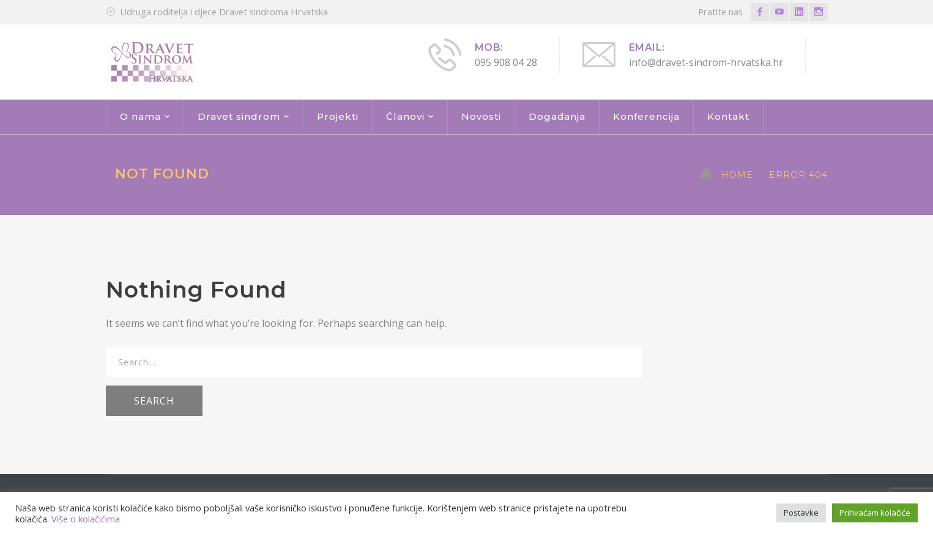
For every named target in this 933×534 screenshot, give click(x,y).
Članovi (405, 116)
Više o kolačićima (85, 519)
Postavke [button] (801, 512)
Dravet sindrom (239, 116)
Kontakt (728, 116)
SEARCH (154, 401)
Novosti (481, 116)
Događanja (557, 116)
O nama (140, 116)
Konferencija (646, 116)
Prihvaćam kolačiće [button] (874, 512)
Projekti (338, 116)
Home (737, 174)
